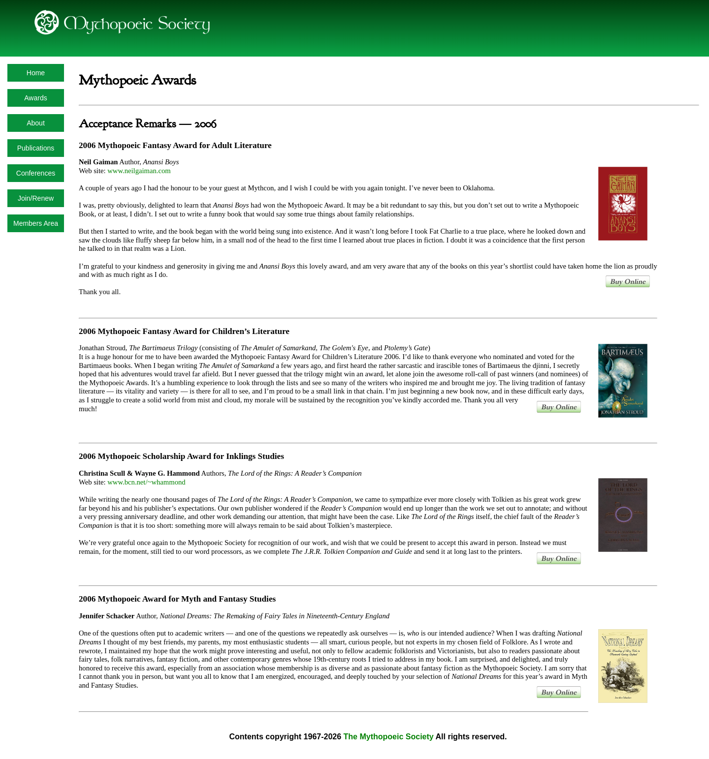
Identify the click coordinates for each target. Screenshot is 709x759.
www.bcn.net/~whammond (146, 482)
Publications (36, 148)
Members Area (35, 223)
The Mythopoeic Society (389, 736)
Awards (35, 98)
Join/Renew (36, 198)
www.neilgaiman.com (138, 171)
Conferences (35, 173)
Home (36, 73)
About (36, 123)
